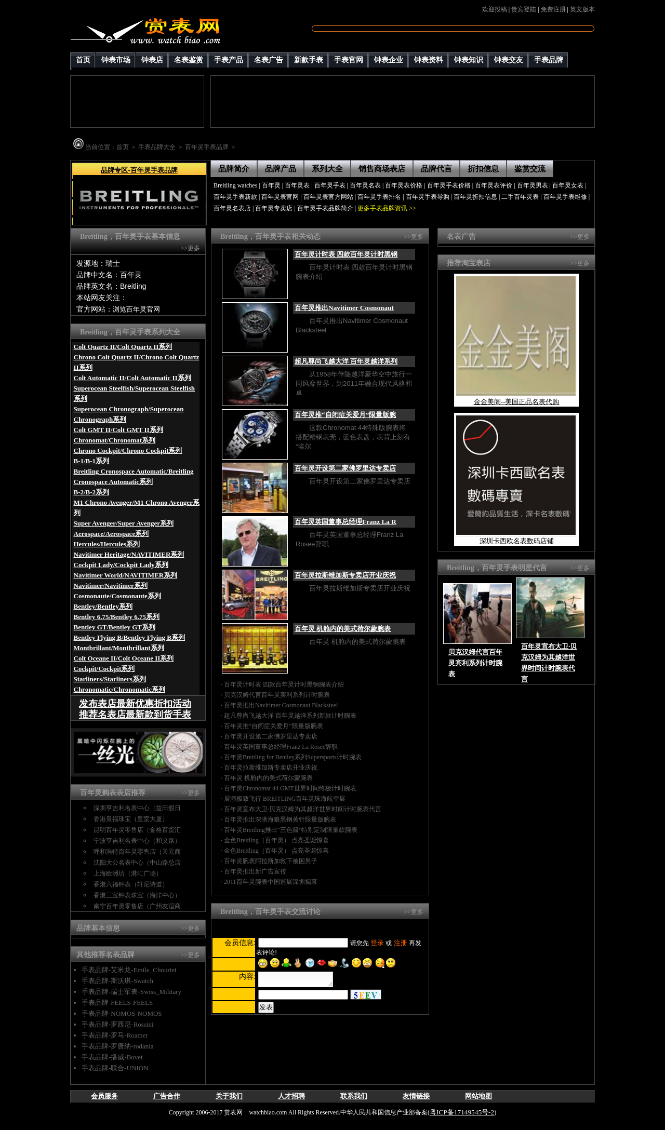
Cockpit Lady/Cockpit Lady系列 (121, 565)
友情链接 (416, 1096)
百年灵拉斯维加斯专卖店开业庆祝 (345, 575)
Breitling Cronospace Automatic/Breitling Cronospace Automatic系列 (134, 476)
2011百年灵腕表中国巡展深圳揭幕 (270, 881)
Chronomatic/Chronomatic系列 (119, 689)
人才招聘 (291, 1096)
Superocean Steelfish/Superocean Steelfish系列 (134, 393)
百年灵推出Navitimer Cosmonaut (344, 308)
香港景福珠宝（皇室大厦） (131, 819)
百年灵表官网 (280, 196)
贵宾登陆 (523, 9)
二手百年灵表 (520, 196)
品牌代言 (436, 169)
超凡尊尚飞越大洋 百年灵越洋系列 (346, 361)
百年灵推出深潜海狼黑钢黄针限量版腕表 (280, 819)
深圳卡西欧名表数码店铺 (517, 541)
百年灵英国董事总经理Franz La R (345, 522)
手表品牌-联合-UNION (115, 1068)
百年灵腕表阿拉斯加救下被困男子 (270, 861)
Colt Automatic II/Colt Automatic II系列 (132, 378)
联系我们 (353, 1096)
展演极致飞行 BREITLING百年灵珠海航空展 (284, 798)
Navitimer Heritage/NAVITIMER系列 (129, 554)
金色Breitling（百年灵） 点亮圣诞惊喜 (276, 840)
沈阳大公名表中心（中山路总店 (137, 862)
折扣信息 (483, 169)
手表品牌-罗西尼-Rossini (118, 1024)
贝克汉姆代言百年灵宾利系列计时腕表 (277, 694)
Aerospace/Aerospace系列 (111, 533)
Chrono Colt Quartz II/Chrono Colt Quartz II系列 (137, 362)
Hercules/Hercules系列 (107, 544)
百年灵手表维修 (565, 196)
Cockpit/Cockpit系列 (104, 668)
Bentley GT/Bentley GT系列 (114, 627)
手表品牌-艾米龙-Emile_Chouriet (129, 970)
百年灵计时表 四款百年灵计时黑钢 (346, 254)
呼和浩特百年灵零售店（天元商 (137, 851)
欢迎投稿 (494, 9)
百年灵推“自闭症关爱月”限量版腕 (345, 415)
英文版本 (582, 9)
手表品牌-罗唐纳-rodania (118, 1046)
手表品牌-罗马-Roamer (115, 1035)
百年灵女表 (567, 185)
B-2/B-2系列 (92, 492)
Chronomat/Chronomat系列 (115, 440)
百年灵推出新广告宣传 (255, 871)
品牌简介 (233, 169)
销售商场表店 (381, 169)
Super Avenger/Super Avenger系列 (124, 523)
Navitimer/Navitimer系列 (111, 585)
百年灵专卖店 (273, 208)
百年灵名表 (365, 185)
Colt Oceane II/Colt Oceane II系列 (124, 658)
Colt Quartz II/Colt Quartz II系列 (123, 347)
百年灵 (271, 185)
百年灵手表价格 (449, 185)
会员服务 (104, 1096)
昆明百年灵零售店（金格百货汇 (137, 829)
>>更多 (190, 248)
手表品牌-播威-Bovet (112, 1057)
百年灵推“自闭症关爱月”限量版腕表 (273, 726)
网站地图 (478, 1096)
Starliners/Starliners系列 (110, 679)
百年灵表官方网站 (328, 196)
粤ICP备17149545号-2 (462, 1112)
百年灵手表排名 (379, 196)
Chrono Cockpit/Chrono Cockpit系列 (128, 450)
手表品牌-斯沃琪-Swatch (117, 981)
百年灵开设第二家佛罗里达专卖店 (345, 468)
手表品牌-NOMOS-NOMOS (122, 1013)
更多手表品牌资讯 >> (386, 208)
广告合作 (166, 1096)
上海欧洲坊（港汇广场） (128, 873)
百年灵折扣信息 (475, 196)
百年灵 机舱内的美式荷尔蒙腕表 (343, 629)
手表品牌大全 (157, 147)
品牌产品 (280, 169)
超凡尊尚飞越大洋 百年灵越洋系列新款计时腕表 (290, 715)
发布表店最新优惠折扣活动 (135, 703)
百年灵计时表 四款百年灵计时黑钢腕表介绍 (284, 684)
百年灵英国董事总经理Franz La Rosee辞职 (281, 746)
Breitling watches (235, 185)
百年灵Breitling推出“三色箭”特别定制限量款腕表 (290, 829)
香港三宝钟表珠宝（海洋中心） (137, 895)
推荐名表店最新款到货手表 (135, 714)
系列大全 (327, 169)
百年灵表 (297, 185)
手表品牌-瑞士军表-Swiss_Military (131, 992)
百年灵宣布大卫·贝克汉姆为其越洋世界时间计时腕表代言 (302, 809)
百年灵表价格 (403, 185)
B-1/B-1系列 (92, 461)
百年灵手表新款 (235, 196)
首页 (122, 147)
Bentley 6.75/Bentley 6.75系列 (116, 617)
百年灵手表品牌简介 (325, 208)
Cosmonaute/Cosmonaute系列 (117, 596)
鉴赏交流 (530, 169)
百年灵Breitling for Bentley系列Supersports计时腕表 (293, 757)
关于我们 (229, 1096)
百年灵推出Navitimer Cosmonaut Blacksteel (281, 705)
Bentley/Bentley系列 (103, 606)
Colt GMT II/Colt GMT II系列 (118, 430)
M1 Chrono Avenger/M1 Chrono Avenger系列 (137, 508)
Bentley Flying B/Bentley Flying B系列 (129, 637)
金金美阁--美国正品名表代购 (517, 402)
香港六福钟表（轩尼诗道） (131, 884)
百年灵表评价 (493, 185)
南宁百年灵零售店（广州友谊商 (137, 906)
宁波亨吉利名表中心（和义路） (137, 840)
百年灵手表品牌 (207, 147)
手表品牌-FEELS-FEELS (117, 1002)
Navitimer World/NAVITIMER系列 (126, 575)
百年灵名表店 (232, 208)
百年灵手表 (329, 185)
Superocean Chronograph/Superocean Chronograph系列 (129, 414)
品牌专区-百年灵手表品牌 (139, 170)
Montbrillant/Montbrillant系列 (119, 648)
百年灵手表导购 (427, 196)
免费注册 (553, 9)
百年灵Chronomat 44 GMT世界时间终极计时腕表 (290, 788)
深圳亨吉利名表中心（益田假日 (137, 808)
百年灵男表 (532, 185)
